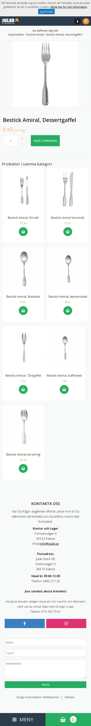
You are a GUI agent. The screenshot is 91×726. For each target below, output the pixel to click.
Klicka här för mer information (68, 7)
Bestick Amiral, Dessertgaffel (64, 34)
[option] (45, 74)
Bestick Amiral (36, 34)
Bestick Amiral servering (23, 454)
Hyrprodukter (16, 34)
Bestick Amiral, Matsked (23, 296)
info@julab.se (49, 544)
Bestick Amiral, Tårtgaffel (23, 375)
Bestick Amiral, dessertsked (68, 296)
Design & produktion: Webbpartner (38, 697)
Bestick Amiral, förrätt (23, 218)
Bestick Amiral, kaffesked (64, 375)
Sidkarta (69, 697)
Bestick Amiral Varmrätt (67, 218)
